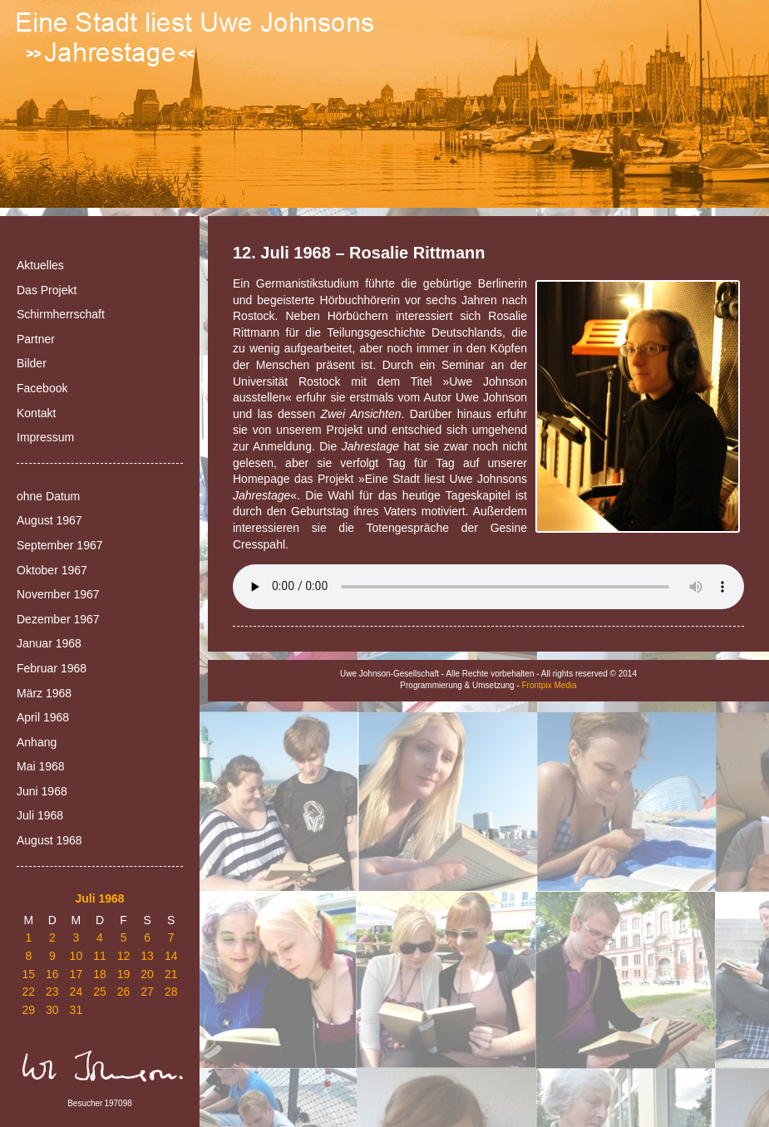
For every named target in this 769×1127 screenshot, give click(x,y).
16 (52, 974)
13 (147, 955)
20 (147, 974)
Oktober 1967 (52, 570)
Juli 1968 (40, 815)
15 (28, 974)
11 (99, 955)
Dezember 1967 (58, 619)
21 (171, 974)
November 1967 (58, 594)
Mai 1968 (41, 766)
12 (124, 955)
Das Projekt (46, 290)
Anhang (37, 742)
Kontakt (36, 413)
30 (52, 1009)
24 (76, 991)
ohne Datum (48, 496)
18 (99, 974)
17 (76, 974)
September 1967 (60, 545)
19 (124, 974)
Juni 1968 (42, 791)
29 (28, 1009)
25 (99, 991)
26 (124, 991)
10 (76, 955)
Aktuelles (40, 265)
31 (76, 1009)
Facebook (42, 388)
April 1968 (43, 717)
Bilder (32, 363)
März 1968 (44, 693)
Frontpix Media (549, 685)
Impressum (45, 437)
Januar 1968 (49, 643)
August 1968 (49, 840)
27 (147, 991)
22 (28, 991)
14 (171, 955)
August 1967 (49, 520)
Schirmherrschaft (61, 314)
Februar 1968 (51, 668)
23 (52, 991)
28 (171, 991)
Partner (36, 339)
